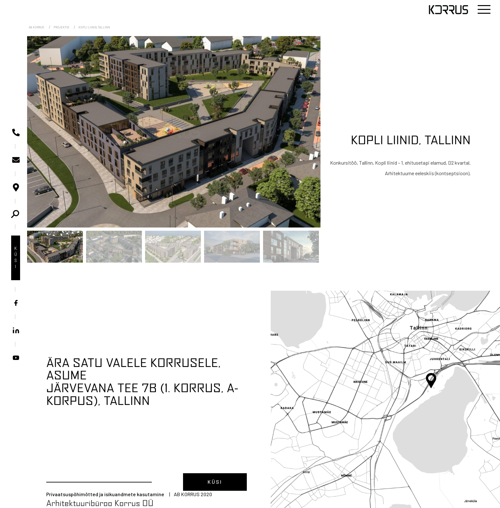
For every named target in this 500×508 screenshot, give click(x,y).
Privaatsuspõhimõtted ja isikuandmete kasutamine (105, 494)
